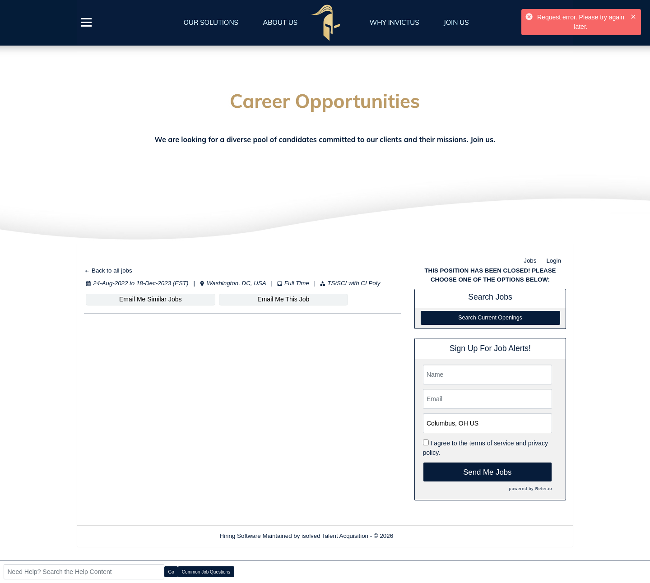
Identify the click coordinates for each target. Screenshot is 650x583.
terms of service (491, 443)
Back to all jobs (108, 270)
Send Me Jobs (487, 472)
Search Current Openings (490, 318)
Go (171, 571)
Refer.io (543, 488)
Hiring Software (240, 535)
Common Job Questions (206, 571)
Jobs (530, 260)
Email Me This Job (248, 299)
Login (553, 260)
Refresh (420, 535)
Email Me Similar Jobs (138, 299)
